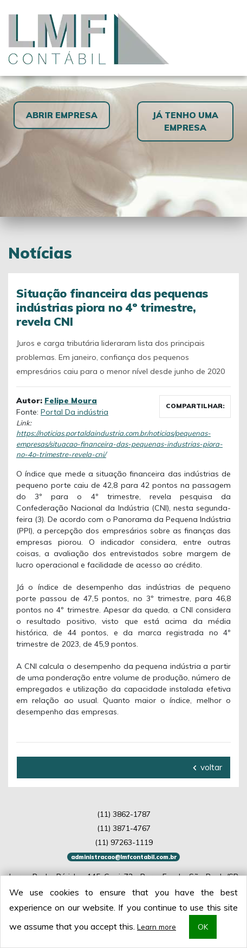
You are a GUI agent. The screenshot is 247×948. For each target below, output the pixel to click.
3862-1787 (124, 814)
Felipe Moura (70, 400)
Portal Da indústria (74, 412)
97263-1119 (124, 842)
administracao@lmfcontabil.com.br (124, 857)
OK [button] (203, 926)
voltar (207, 767)
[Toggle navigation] (226, 37)
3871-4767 (124, 828)
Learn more (156, 926)
